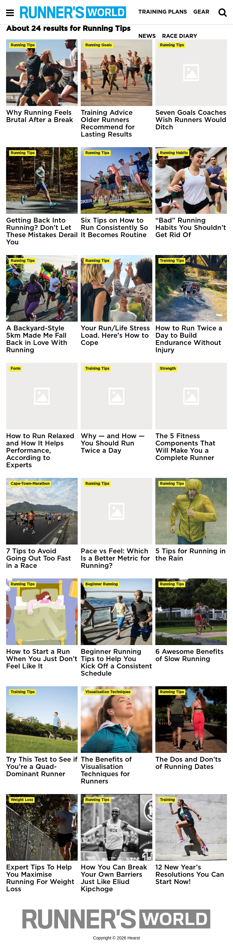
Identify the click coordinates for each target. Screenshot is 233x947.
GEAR (201, 12)
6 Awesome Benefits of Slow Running (189, 655)
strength (168, 368)
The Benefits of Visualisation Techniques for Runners (106, 770)
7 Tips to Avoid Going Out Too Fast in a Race (38, 558)
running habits (174, 153)
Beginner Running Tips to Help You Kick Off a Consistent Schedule (116, 662)
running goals (98, 45)
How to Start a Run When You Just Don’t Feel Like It (41, 659)
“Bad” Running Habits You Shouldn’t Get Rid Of (190, 227)
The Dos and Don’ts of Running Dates (188, 763)
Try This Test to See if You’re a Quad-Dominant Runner (41, 766)
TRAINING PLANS (162, 12)
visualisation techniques (107, 692)
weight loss (22, 800)
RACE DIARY (179, 36)
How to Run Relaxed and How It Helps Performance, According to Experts (40, 451)
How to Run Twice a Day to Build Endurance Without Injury (188, 339)
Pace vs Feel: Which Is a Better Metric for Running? (115, 558)
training (167, 800)
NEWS (147, 36)
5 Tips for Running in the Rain (190, 555)
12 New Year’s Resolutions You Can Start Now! (189, 874)
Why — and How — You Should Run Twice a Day (113, 443)
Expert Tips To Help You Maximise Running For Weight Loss (40, 878)
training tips (172, 261)
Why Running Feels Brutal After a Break (39, 116)
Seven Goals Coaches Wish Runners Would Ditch (190, 120)
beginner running (101, 584)
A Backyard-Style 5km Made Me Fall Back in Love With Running (36, 339)
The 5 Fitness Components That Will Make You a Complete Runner (185, 447)
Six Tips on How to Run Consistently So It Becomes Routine (114, 227)
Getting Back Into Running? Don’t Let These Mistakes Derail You (42, 231)
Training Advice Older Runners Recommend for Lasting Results (108, 123)
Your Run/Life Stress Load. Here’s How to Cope (115, 335)
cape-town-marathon (30, 483)
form (15, 368)
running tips (23, 45)
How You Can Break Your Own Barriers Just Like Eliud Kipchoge (114, 878)
